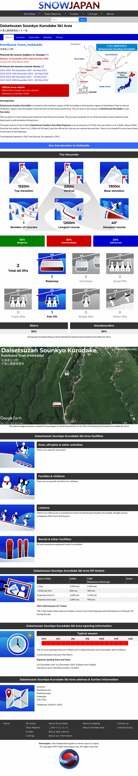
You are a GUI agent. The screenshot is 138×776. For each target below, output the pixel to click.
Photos (59, 37)
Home (6, 723)
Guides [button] (74, 13)
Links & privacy (125, 727)
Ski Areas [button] (29, 13)
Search (82, 20)
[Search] (64, 20)
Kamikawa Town (13, 45)
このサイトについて (58, 727)
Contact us (123, 723)
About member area (93, 727)
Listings (30, 735)
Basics (9, 37)
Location (20, 37)
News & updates (91, 723)
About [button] (110, 13)
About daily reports (59, 731)
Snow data (34, 37)
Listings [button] (92, 13)
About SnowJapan (58, 723)
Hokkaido (34, 45)
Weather (47, 37)
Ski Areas (31, 723)
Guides (29, 731)
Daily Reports (33, 727)
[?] (47, 55)
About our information (61, 735)
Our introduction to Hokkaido (69, 145)
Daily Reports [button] (52, 13)
